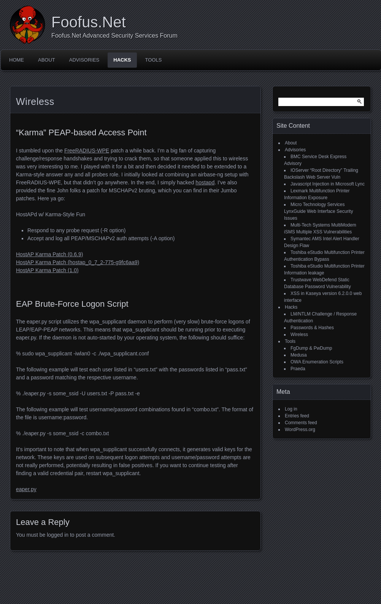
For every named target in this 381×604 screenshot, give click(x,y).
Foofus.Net (88, 22)
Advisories (84, 60)
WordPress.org (300, 429)
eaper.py (26, 489)
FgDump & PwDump (311, 348)
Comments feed (301, 422)
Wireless (299, 334)
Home (16, 60)
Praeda (298, 368)
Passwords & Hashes (312, 327)
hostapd (204, 182)
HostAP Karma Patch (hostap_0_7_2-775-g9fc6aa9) (77, 262)
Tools (153, 60)
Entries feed (297, 416)
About (46, 60)
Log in (291, 409)
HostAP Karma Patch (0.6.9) (49, 254)
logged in (57, 535)
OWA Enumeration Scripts (317, 362)
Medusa (299, 355)
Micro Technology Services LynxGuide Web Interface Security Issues (318, 211)
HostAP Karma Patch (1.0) (47, 270)
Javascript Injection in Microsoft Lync (328, 184)
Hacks (122, 60)
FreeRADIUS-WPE (86, 150)
